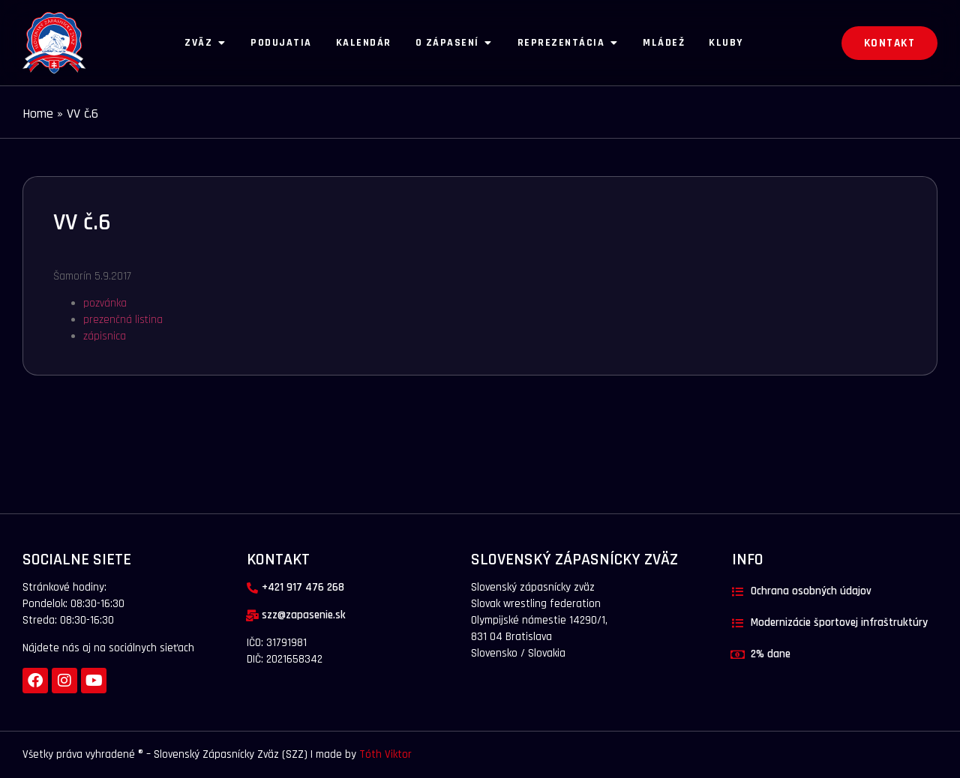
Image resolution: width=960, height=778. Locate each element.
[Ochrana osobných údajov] (737, 591)
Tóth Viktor (384, 754)
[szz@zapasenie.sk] (252, 615)
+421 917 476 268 (303, 587)
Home (37, 113)
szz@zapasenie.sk (304, 615)
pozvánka (105, 303)
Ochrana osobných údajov (811, 591)
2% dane (770, 654)
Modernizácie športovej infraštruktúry (839, 622)
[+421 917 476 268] (252, 588)
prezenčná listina (123, 320)
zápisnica (104, 336)
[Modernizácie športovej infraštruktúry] (737, 623)
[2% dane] (737, 654)
